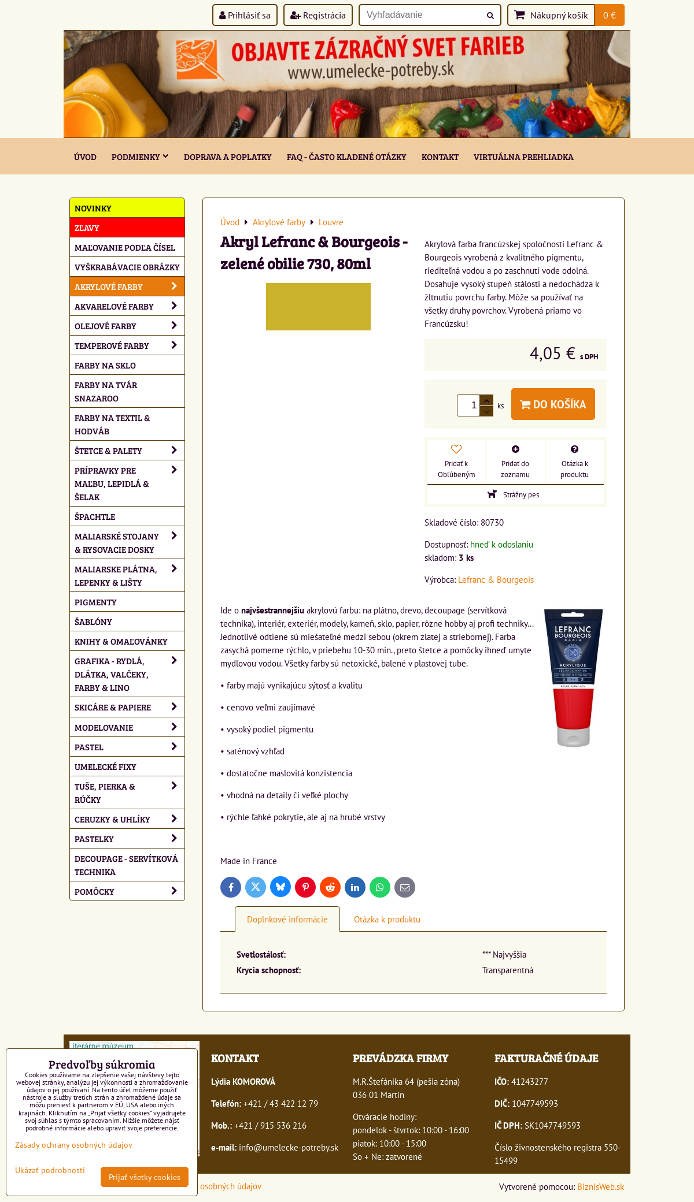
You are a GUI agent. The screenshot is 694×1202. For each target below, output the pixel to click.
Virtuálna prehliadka (524, 156)
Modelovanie (129, 726)
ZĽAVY (87, 227)
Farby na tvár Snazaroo (106, 391)
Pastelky (129, 838)
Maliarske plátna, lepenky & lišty (129, 575)
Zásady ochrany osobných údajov (202, 1186)
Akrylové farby (129, 286)
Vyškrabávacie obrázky (127, 267)
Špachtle (95, 516)
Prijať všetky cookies (144, 1176)
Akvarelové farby (129, 305)
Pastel (129, 746)
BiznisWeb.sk (600, 1186)
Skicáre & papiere (129, 706)
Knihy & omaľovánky (121, 641)
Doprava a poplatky (228, 156)
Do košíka (553, 404)
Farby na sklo (105, 365)
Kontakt (440, 156)
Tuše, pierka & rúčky (129, 792)
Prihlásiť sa (245, 15)
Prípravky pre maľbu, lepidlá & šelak (129, 483)
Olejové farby (129, 325)
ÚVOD (85, 156)
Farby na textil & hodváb (112, 424)
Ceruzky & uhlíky (129, 818)
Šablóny (93, 621)
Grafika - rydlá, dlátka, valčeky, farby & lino (129, 674)
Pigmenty (96, 602)
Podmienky (140, 156)
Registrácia (318, 15)
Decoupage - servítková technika (126, 864)
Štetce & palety (129, 450)
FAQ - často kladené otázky (347, 156)
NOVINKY (93, 208)
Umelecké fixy (105, 766)
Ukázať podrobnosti (50, 1170)
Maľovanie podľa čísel (125, 247)
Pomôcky (129, 890)
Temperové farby (129, 345)
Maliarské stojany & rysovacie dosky (129, 542)
